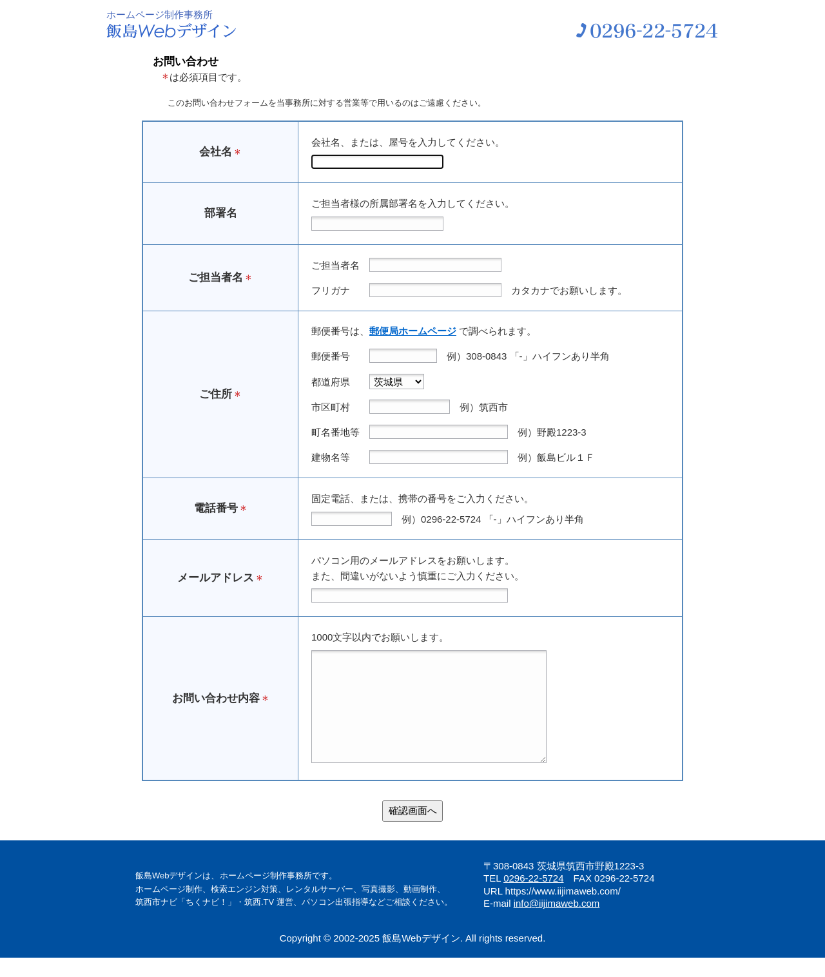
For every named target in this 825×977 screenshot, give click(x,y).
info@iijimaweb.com (557, 922)
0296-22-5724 (533, 897)
